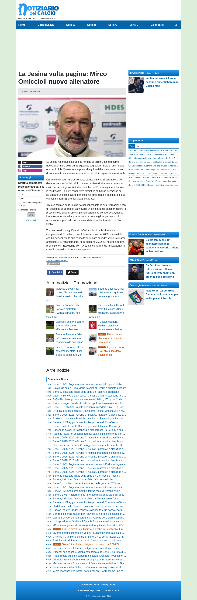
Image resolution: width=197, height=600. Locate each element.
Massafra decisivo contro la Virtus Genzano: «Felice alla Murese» (70, 325)
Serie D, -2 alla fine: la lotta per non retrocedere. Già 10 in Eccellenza (92, 407)
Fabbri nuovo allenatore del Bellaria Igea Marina (110, 338)
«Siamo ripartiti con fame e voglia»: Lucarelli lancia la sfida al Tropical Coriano (97, 533)
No (22, 198)
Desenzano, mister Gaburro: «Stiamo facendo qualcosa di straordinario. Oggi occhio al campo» (106, 567)
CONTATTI (98, 590)
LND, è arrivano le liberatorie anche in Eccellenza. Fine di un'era (94, 529)
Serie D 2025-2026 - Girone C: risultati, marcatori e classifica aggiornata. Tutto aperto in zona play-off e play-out (116, 449)
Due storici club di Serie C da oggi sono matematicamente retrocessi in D (94, 445)
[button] (31, 214)
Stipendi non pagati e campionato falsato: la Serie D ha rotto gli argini (92, 552)
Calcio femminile (139, 234)
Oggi (132, 146)
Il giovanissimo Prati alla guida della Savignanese (111, 351)
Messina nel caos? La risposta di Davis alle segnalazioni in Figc (88, 563)
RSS (117, 590)
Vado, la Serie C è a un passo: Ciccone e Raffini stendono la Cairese (91, 395)
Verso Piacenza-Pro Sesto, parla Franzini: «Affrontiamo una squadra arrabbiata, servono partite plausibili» (112, 571)
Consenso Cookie (90, 584)
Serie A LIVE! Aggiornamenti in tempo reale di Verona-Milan (86, 491)
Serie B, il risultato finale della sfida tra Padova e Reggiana (86, 391)
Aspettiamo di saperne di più (31, 204)
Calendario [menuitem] (157, 25)
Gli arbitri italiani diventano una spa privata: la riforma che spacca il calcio (94, 559)
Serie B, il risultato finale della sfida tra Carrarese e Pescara (86, 475)
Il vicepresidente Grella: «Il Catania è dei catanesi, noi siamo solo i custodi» (95, 521)
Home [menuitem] (21, 25)
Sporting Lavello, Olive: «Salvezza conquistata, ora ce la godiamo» (111, 292)
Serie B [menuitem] (91, 25)
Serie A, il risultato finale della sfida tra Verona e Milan (83, 479)
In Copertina (136, 72)
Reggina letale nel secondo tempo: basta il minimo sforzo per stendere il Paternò (98, 433)
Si (22, 194)
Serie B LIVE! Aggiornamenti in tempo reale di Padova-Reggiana (89, 464)
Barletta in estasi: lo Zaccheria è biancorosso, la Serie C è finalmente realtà (95, 430)
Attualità (134, 260)
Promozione (60, 257)
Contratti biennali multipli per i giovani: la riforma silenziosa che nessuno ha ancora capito (103, 513)
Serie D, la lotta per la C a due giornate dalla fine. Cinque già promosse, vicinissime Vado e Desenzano (111, 426)
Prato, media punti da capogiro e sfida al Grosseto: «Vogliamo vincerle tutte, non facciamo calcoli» (108, 555)
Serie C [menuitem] (112, 25)
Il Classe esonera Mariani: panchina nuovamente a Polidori (110, 325)
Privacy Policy (108, 584)
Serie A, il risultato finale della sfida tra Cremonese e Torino (86, 498)
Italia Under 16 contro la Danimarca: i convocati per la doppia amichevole (162, 294)
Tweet (72, 272)
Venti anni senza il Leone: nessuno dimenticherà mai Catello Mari (162, 82)
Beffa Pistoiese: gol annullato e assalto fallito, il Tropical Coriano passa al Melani (98, 399)
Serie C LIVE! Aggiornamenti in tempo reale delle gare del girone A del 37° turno (98, 494)
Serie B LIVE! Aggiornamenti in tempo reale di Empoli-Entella (87, 384)
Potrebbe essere (28, 210)
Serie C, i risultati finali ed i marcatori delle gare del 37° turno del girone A (94, 483)
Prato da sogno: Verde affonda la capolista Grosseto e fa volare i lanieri (93, 403)
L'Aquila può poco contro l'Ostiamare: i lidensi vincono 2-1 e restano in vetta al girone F (102, 411)
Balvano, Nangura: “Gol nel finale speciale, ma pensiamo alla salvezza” (69, 338)
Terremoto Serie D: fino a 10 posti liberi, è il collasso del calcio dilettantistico (162, 154)
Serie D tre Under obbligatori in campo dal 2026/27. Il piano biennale (96, 544)
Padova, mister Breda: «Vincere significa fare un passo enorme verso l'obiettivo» (98, 510)
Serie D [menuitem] (133, 25)
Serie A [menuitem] (70, 25)
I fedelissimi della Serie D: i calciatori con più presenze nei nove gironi (92, 506)
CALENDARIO (85, 590)
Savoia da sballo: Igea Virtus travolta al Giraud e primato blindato (89, 388)
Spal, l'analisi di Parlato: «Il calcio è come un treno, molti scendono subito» (95, 540)
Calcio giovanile (139, 285)
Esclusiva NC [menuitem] (46, 25)
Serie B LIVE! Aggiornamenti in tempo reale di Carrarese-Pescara (90, 487)
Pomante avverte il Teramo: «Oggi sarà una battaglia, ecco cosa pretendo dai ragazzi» (101, 548)
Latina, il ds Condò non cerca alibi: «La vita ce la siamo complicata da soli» (95, 517)
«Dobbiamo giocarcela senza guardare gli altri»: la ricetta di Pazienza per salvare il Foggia (103, 525)
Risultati (31, 220)
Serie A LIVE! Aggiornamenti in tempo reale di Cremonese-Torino (89, 502)
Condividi (55, 272)
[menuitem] (176, 25)
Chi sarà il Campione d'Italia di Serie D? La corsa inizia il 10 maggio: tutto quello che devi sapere (107, 536)
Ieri (138, 146)
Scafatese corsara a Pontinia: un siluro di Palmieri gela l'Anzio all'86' (91, 418)
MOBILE (109, 590)
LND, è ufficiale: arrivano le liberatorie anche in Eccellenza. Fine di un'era (161, 150)
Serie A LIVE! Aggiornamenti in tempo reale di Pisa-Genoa (85, 422)
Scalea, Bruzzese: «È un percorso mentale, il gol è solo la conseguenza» (69, 351)
